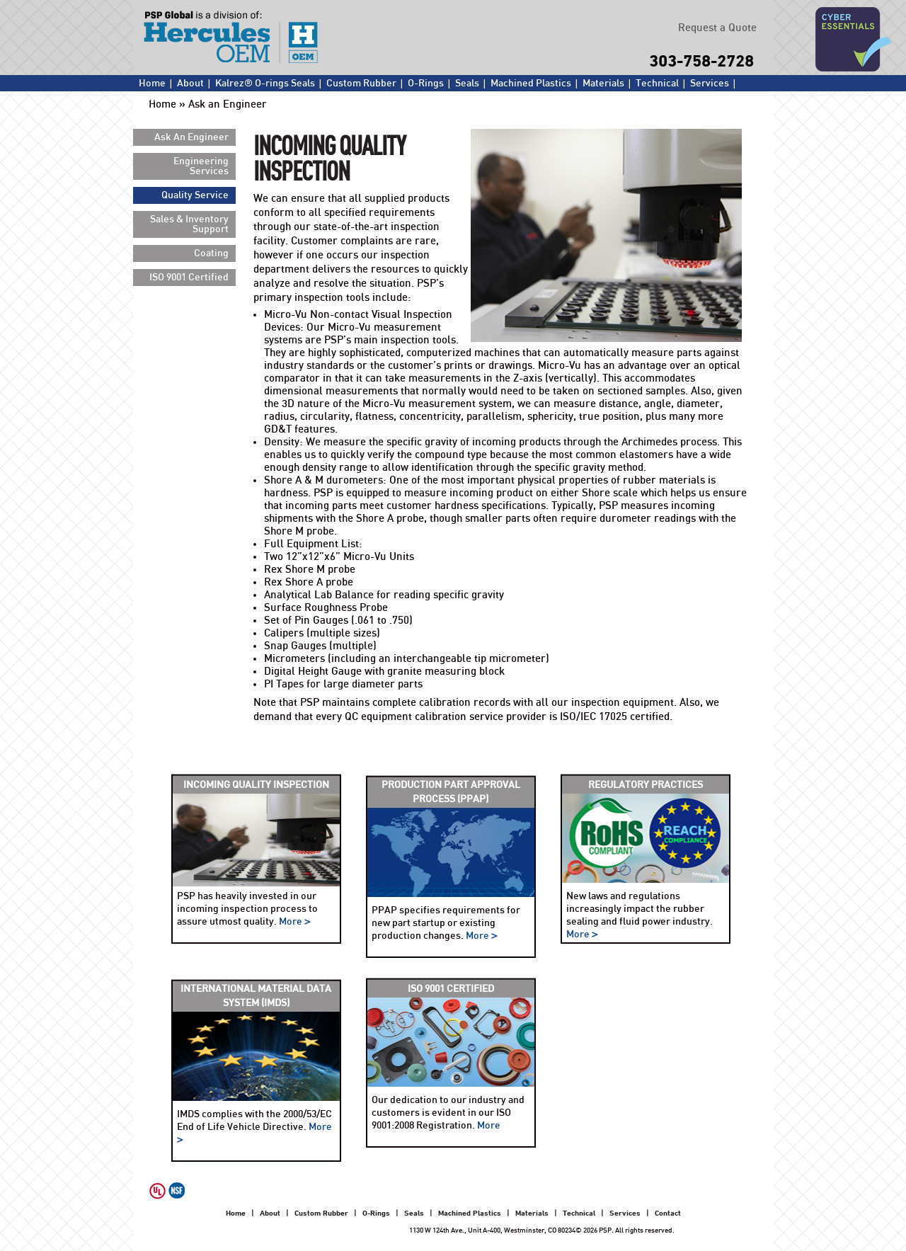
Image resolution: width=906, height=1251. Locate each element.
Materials (603, 83)
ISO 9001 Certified (189, 277)
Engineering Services (201, 166)
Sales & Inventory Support (189, 224)
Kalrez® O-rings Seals (265, 83)
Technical (657, 83)
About (190, 83)
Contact (156, 99)
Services (709, 83)
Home (152, 83)
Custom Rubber (361, 83)
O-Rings (426, 83)
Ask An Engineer (191, 137)
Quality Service (195, 195)
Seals (467, 83)
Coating (211, 253)
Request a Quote (717, 28)
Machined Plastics (531, 83)
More (295, 922)
